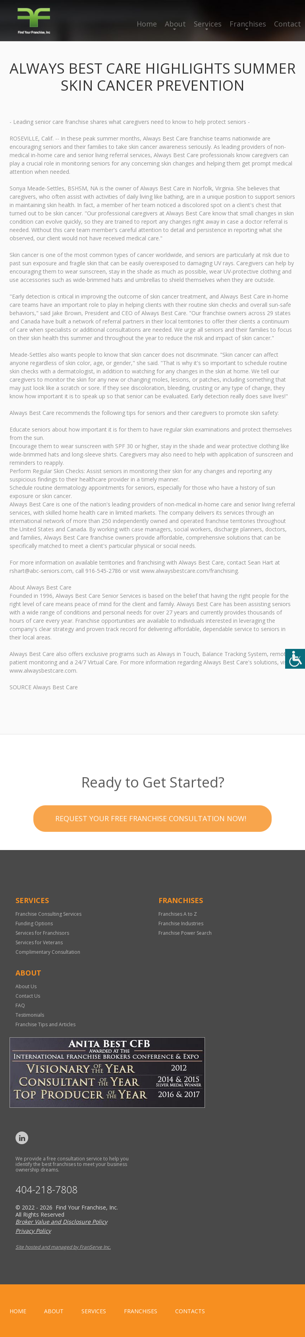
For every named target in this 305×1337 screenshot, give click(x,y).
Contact (287, 24)
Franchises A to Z (177, 914)
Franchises (248, 24)
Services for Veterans (39, 942)
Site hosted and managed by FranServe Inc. (63, 1247)
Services (208, 24)
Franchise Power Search (185, 933)
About (175, 24)
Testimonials (29, 1015)
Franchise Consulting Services (48, 914)
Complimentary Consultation (47, 952)
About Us (26, 986)
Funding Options (34, 923)
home (18, 1311)
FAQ (20, 1005)
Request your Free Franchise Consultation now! (150, 839)
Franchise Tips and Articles (45, 1024)
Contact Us (27, 996)
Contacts (190, 1311)
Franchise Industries (180, 923)
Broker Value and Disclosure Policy (61, 1221)
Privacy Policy (33, 1230)
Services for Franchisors (42, 933)
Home (147, 24)
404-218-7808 (46, 1189)
